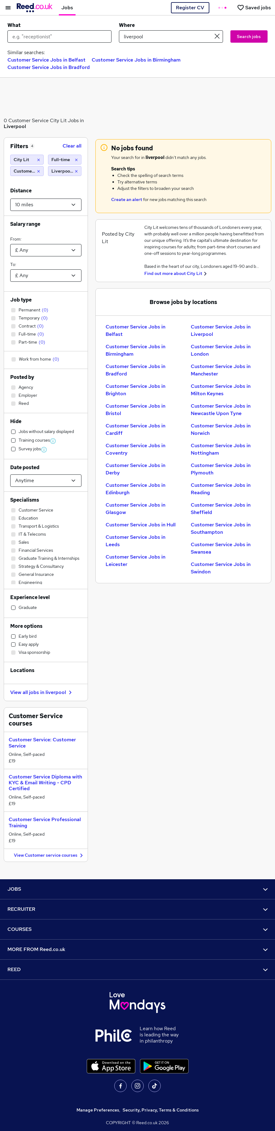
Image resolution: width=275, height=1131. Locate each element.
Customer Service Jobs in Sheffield (221, 509)
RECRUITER (137, 909)
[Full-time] (64, 159)
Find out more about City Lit (173, 273)
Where (127, 25)
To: (13, 264)
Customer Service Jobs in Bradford (48, 67)
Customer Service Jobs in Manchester (221, 370)
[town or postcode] (171, 36)
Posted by (22, 377)
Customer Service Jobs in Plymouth (221, 469)
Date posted (24, 467)
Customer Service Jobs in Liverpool (221, 330)
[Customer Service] (27, 171)
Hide (15, 421)
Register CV (190, 7)
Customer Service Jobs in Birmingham (136, 60)
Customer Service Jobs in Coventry (135, 449)
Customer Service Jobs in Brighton (135, 390)
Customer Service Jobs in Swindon (221, 568)
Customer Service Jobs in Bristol (135, 410)
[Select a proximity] (45, 205)
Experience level (30, 597)
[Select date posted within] (45, 480)
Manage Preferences (97, 1110)
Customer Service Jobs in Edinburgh (135, 489)
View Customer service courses (49, 855)
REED (137, 969)
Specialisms (24, 500)
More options (26, 626)
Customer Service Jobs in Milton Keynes (221, 390)
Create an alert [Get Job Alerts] (126, 199)
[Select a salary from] (45, 250)
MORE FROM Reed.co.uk (137, 949)
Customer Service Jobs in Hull (141, 524)
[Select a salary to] (45, 275)
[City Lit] (27, 159)
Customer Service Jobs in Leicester (135, 561)
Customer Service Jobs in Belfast (46, 60)
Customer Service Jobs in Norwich (221, 429)
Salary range (25, 224)
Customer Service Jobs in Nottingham (221, 449)
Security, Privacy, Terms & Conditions (161, 1110)
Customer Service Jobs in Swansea (221, 548)
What (13, 25)
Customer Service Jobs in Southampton (221, 528)
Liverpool (15, 126)
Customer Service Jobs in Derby (135, 469)
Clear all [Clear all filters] (72, 146)
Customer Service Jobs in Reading (221, 489)
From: (15, 239)
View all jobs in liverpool (41, 692)
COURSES (137, 929)
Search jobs (249, 36)
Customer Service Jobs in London (221, 350)
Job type (21, 300)
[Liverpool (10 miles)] (64, 171)
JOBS (137, 889)
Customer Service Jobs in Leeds (135, 541)
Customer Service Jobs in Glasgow (135, 509)
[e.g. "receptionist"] (59, 36)
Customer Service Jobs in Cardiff (135, 429)
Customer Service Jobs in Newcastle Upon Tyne (221, 410)
